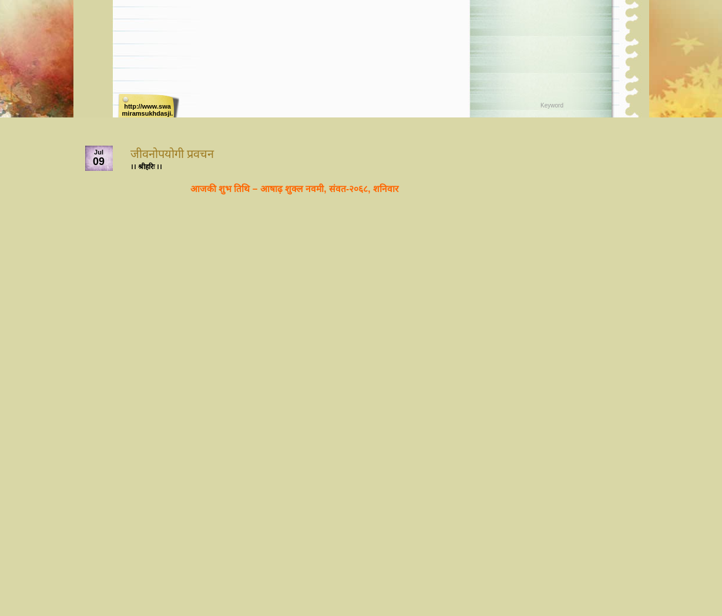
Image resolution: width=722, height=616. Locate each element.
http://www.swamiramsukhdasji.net (147, 110)
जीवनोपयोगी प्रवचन (172, 153)
